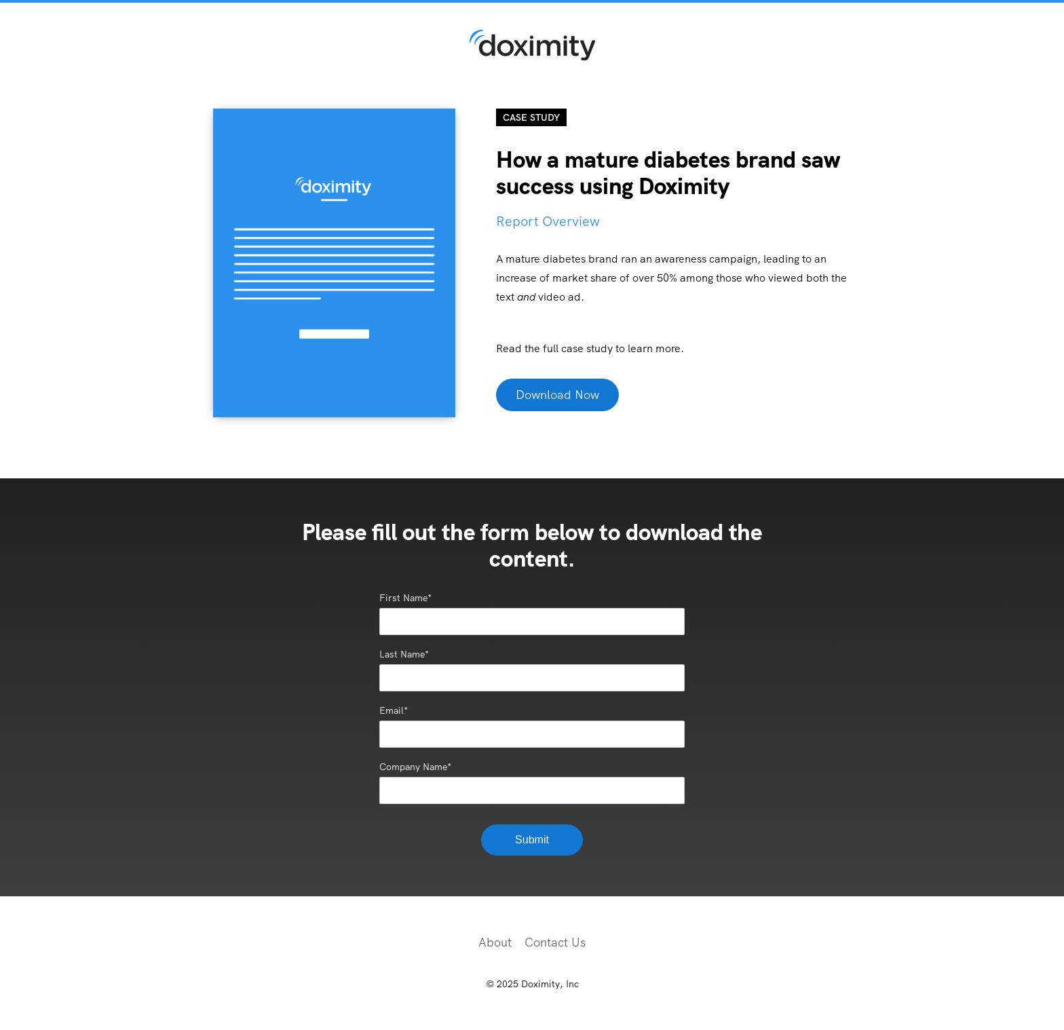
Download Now (557, 394)
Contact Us (555, 942)
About (495, 942)
